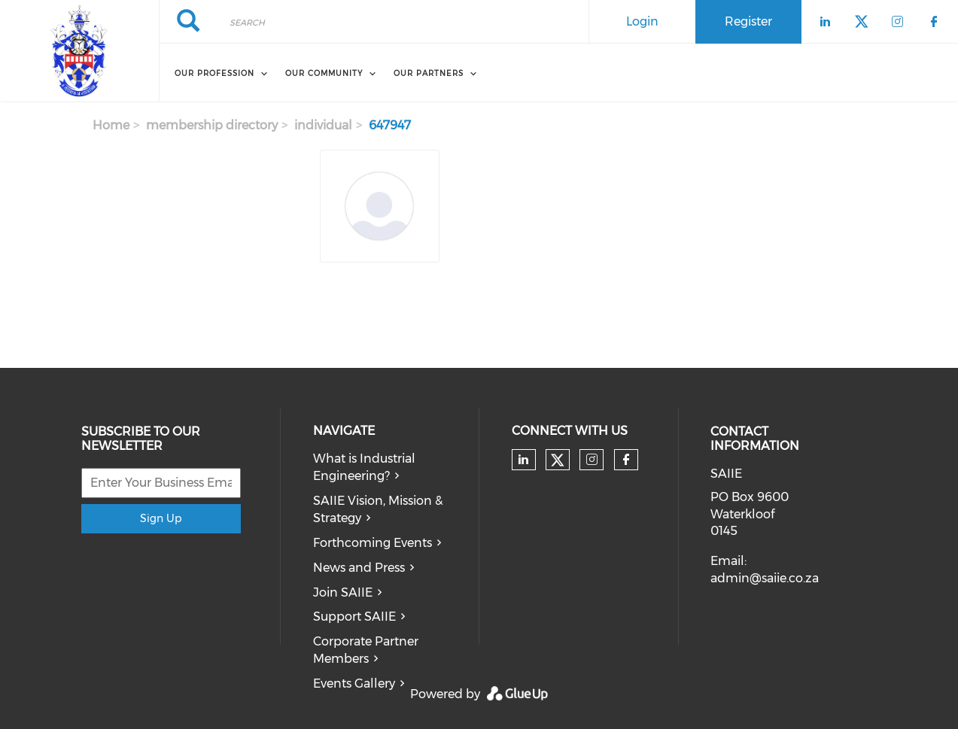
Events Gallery (354, 683)
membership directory (212, 125)
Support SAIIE (354, 616)
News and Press (359, 567)
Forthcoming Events (372, 543)
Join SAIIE (343, 592)
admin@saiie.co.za (764, 578)
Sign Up (160, 518)
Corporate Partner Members (365, 650)
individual (323, 125)
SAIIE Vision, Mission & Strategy (378, 509)
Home (111, 125)
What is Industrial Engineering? (364, 467)
